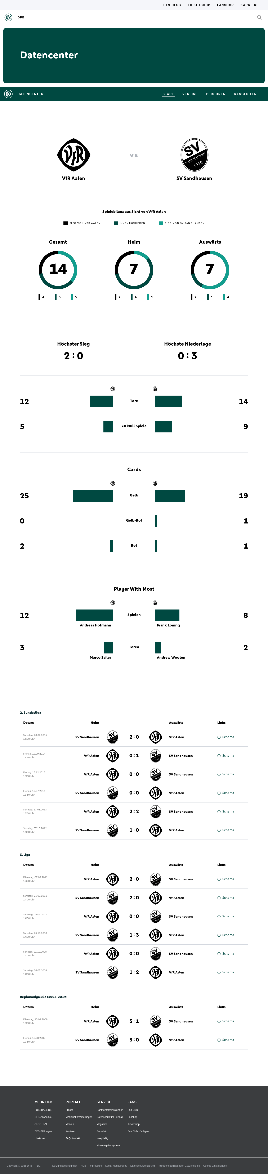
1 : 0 (134, 830)
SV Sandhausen (87, 737)
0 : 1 (134, 755)
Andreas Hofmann (95, 625)
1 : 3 (134, 935)
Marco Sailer (100, 658)
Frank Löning (168, 625)
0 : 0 (134, 774)
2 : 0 (134, 737)
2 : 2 (134, 811)
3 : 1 (134, 1021)
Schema (225, 737)
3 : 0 (134, 1040)
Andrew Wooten (171, 658)
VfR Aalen (176, 737)
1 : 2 (134, 972)
